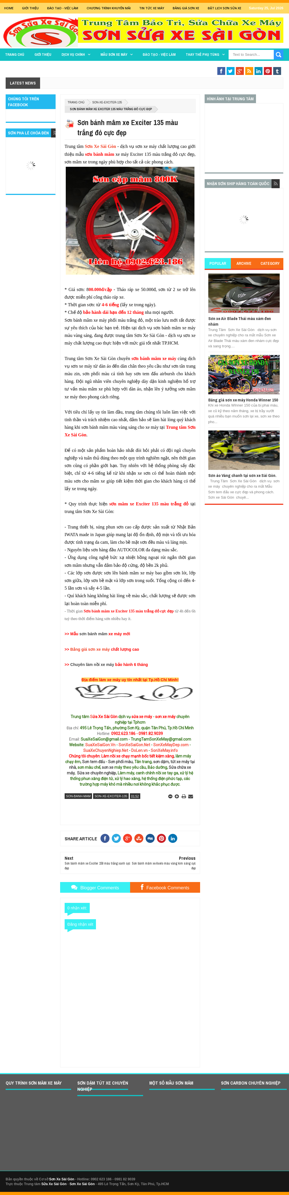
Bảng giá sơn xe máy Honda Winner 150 (243, 400)
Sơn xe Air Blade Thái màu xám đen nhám (239, 321)
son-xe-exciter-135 (107, 102)
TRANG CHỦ (14, 54)
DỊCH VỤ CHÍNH (73, 54)
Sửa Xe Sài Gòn (53, 1184)
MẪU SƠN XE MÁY (113, 54)
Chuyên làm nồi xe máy (92, 664)
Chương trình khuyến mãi (109, 8)
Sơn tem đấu (93, 761)
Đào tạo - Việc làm (159, 54)
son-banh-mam (78, 796)
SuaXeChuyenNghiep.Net (105, 750)
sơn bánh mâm (93, 634)
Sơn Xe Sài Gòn (100, 146)
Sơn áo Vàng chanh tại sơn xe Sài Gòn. (242, 475)
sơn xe (107, 767)
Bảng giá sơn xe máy (90, 649)
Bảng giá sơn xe (186, 8)
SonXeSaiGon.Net (134, 745)
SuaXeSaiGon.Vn (100, 745)
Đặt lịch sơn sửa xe (224, 8)
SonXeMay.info (164, 750)
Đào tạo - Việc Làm (62, 8)
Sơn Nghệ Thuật (249, 65)
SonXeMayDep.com (171, 745)
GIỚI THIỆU (30, 8)
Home (9, 8)
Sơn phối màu (120, 761)
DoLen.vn (139, 750)
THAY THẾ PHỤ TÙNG (202, 54)
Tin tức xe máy (151, 8)
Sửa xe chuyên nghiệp (96, 773)
